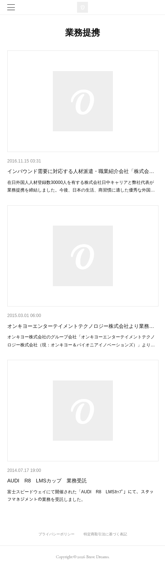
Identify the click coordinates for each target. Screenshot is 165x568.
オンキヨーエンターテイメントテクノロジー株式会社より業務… (80, 326)
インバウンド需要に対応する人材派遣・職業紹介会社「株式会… (80, 171)
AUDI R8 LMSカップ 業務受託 (47, 480)
